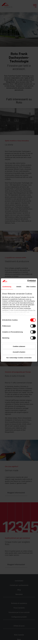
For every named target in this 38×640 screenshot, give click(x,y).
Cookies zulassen (19, 346)
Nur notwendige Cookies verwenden (19, 357)
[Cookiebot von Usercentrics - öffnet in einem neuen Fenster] (27, 281)
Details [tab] (18, 286)
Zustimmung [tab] (6, 286)
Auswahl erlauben (19, 352)
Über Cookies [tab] (31, 286)
